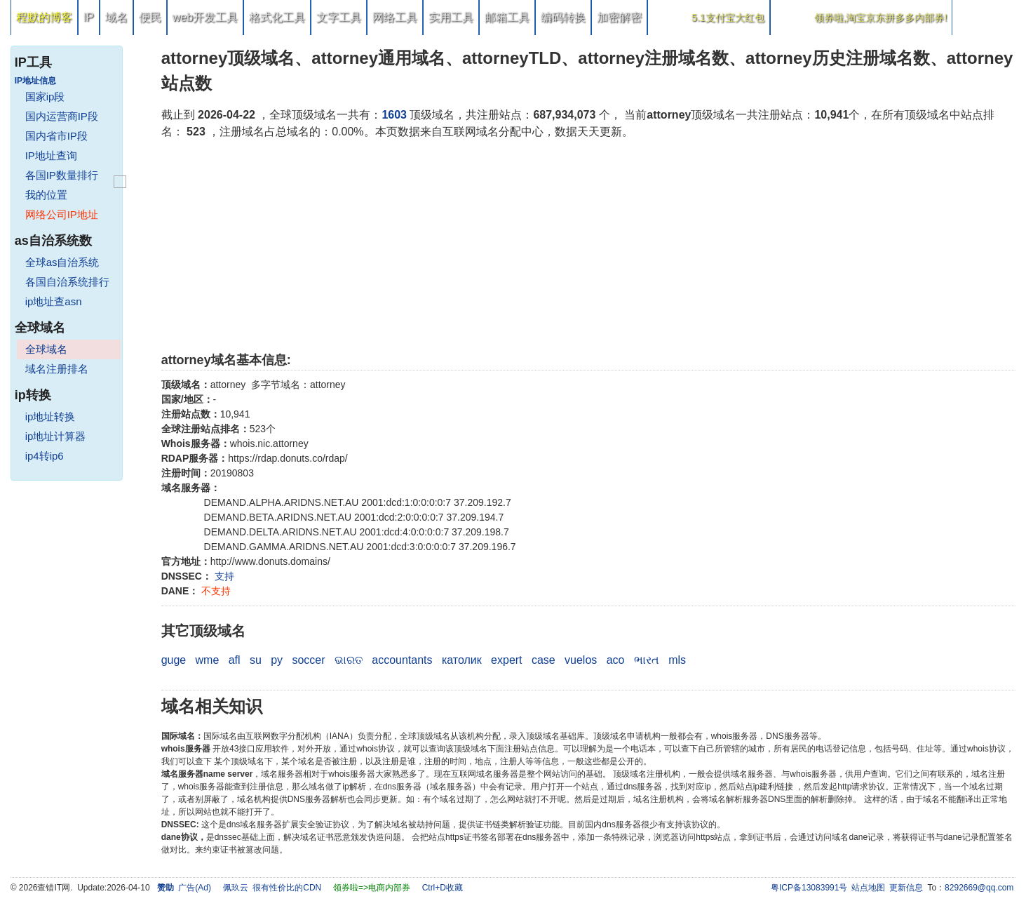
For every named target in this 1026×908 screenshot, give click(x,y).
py (277, 660)
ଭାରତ (349, 660)
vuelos (581, 660)
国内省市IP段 (56, 136)
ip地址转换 (50, 416)
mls (677, 660)
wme (208, 660)
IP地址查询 (51, 155)
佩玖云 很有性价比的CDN (272, 888)
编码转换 (563, 17)
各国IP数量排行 (61, 175)
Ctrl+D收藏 (442, 888)
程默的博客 (44, 17)
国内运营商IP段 (61, 116)
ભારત (646, 660)
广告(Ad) (194, 888)
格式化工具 (277, 17)
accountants (402, 660)
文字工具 (338, 17)
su (256, 660)
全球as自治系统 (62, 262)
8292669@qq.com (979, 888)
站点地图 (868, 888)
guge (174, 660)
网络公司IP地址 (61, 214)
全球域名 (46, 349)
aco (616, 660)
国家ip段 (45, 96)
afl (235, 660)
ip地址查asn (53, 301)
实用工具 (450, 17)
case (543, 660)
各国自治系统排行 (67, 282)
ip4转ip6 (44, 456)
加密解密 (619, 17)
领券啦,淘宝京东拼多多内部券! (880, 17)
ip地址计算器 (55, 436)
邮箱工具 (507, 17)
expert (506, 660)
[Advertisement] (582, 245)
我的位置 (46, 195)
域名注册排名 (56, 369)
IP (88, 17)
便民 (150, 17)
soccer (308, 660)
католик (462, 660)
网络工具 (394, 17)
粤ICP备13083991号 (809, 888)
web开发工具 (205, 17)
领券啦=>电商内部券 (371, 888)
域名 (116, 17)
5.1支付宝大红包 (727, 17)
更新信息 (906, 888)
